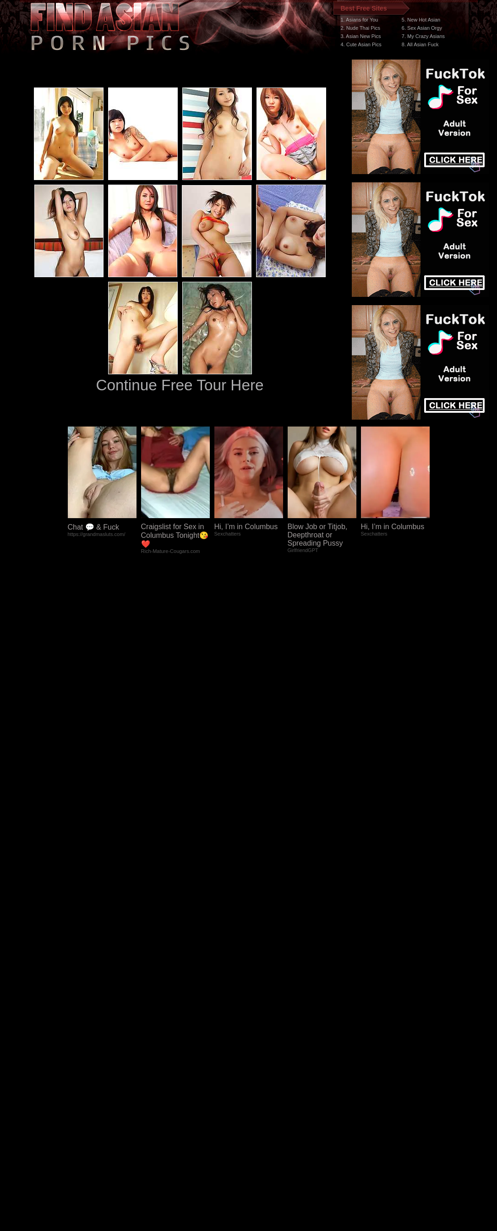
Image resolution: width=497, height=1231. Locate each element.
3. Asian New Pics (361, 36)
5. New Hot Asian (421, 19)
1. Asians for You (359, 19)
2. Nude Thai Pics (361, 28)
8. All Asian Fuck (420, 44)
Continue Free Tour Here (179, 385)
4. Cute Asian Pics (361, 44)
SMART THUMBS (264, 1058)
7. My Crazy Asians (423, 36)
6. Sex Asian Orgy (422, 28)
